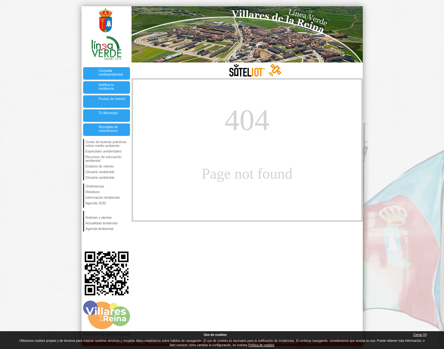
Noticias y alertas (99, 217)
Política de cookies (261, 345)
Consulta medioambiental (111, 72)
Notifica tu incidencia (106, 86)
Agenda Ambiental (99, 229)
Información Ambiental (103, 197)
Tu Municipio (108, 113)
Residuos (93, 192)
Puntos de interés (112, 99)
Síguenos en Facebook (87, 241)
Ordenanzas (95, 186)
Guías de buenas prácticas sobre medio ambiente (106, 143)
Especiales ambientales (104, 151)
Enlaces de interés (100, 166)
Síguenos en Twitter (97, 241)
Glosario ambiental (100, 172)
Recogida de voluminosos (108, 128)
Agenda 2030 (96, 203)
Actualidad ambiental (101, 223)
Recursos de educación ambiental (104, 158)
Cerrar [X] (420, 335)
